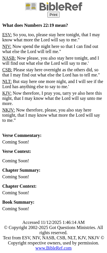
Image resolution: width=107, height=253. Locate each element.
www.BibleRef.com (53, 248)
